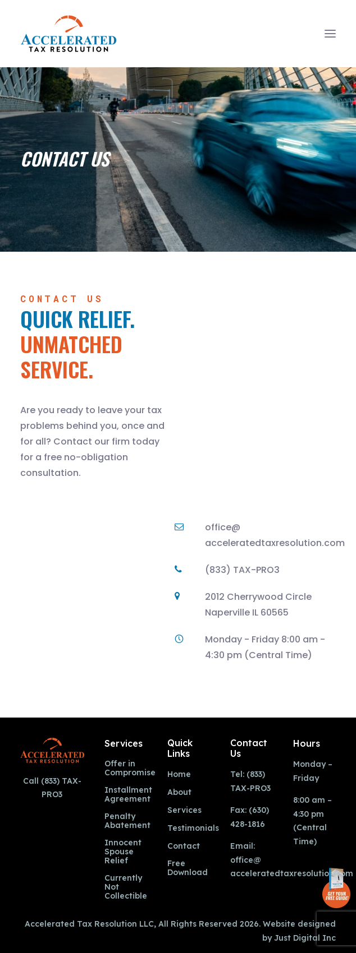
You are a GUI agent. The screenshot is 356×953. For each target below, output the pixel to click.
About (179, 792)
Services (184, 810)
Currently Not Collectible (125, 886)
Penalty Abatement (127, 821)
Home (179, 774)
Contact (183, 846)
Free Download (187, 868)
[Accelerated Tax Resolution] (68, 33)
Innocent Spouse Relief (123, 852)
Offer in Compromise (130, 768)
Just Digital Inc (305, 938)
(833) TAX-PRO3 (242, 569)
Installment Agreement (128, 794)
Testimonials (193, 828)
